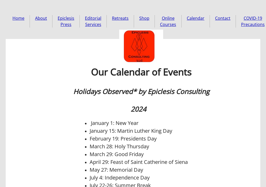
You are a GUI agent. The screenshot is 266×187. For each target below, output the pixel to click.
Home (18, 18)
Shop (144, 18)
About (41, 18)
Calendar (195, 18)
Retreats (120, 18)
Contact (222, 18)
